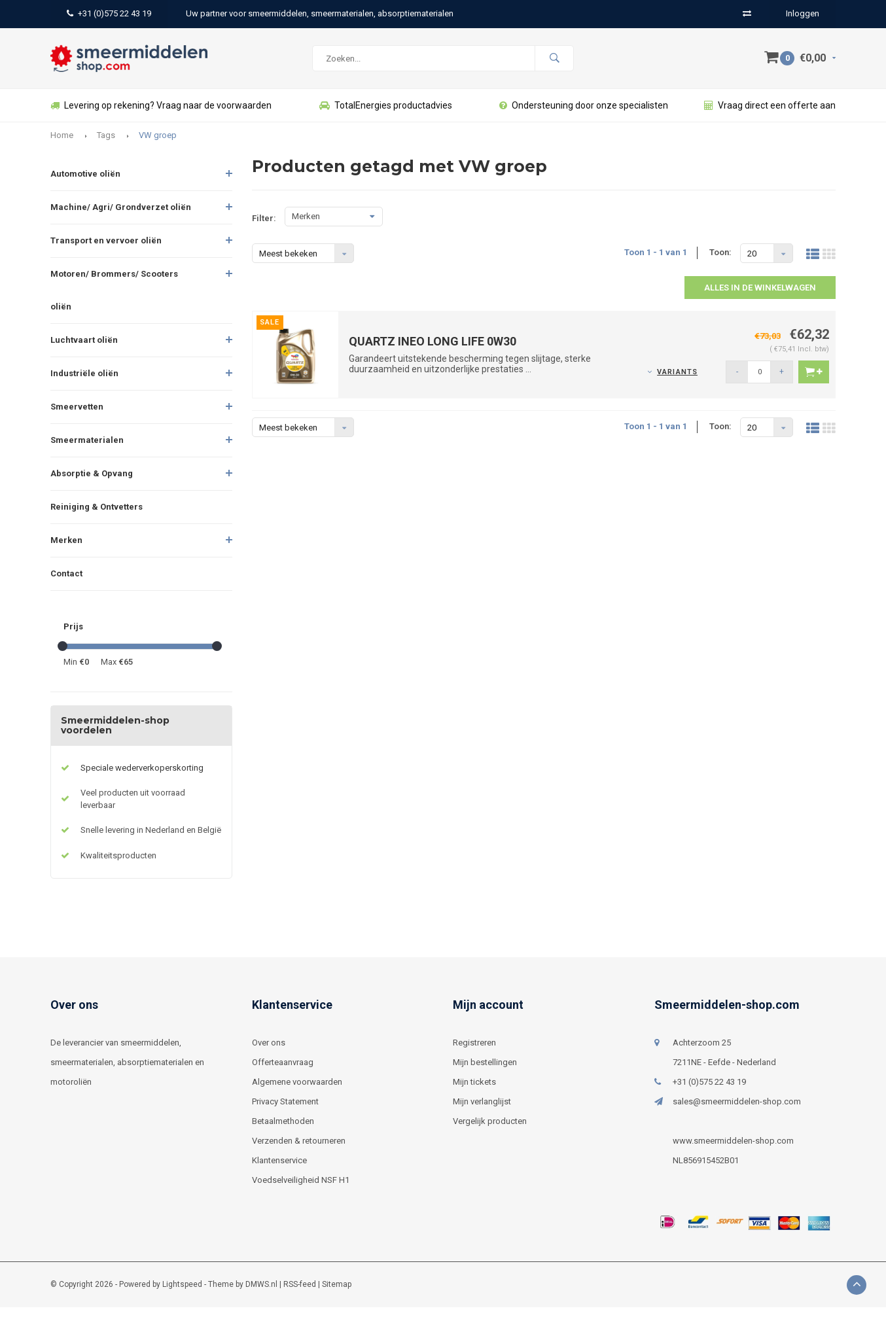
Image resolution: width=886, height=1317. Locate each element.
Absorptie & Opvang (91, 483)
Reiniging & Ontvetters (96, 516)
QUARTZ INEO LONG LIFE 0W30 (432, 351)
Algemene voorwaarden (297, 1092)
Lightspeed (182, 1294)
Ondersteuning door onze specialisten (583, 115)
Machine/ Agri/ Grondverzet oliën (120, 217)
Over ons (268, 1052)
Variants (677, 382)
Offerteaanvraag (282, 1072)
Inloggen (802, 13)
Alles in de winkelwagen (760, 297)
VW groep (158, 145)
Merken (66, 550)
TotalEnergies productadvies (385, 115)
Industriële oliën (84, 383)
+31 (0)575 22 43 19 (109, 13)
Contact (66, 583)
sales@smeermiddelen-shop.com (737, 1111)
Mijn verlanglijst (482, 1111)
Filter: (264, 228)
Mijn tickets (474, 1092)
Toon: (720, 262)
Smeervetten (76, 416)
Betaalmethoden (283, 1131)
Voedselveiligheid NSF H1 (300, 1190)
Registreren (474, 1052)
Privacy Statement (285, 1111)
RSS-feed (299, 1294)
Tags (106, 145)
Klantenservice (279, 1170)
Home (61, 145)
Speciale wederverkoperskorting (142, 777)
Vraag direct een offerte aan (770, 115)
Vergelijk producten (490, 1131)
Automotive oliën (85, 183)
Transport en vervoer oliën (106, 250)
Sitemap (336, 1294)
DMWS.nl (261, 1294)
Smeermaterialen (87, 450)
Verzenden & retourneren (299, 1150)
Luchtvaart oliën (84, 350)
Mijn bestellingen (485, 1072)
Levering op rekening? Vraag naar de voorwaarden (161, 115)
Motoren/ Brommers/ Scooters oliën (114, 300)
